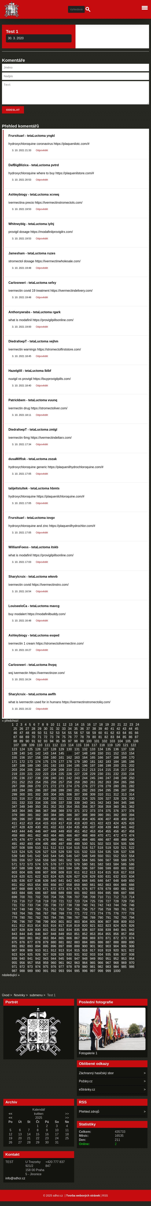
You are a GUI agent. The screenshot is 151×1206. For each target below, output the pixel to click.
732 (22, 910)
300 (22, 799)
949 (92, 963)
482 (69, 844)
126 (38, 754)
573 (30, 869)
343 (108, 807)
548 (84, 860)
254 (38, 787)
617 (124, 877)
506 (131, 848)
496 (53, 848)
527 (45, 856)
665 (124, 889)
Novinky (19, 1000)
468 (84, 840)
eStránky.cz (87, 1094)
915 (77, 955)
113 (63, 750)
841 (124, 934)
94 (51, 746)
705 (61, 901)
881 (61, 947)
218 (131, 774)
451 (77, 836)
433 (61, 832)
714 (131, 901)
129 (61, 754)
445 (30, 836)
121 (125, 750)
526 (38, 856)
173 (30, 766)
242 (69, 782)
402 (69, 824)
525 (30, 856)
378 (131, 815)
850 (69, 938)
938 (131, 959)
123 (14, 754)
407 (108, 824)
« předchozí (10, 725)
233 (124, 778)
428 (22, 832)
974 (38, 971)
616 (116, 877)
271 (45, 791)
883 (77, 947)
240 (53, 782)
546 (69, 860)
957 (30, 967)
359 (108, 811)
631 (108, 881)
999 (108, 975)
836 (84, 934)
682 (131, 893)
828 (22, 934)
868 (84, 943)
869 (92, 943)
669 (30, 893)
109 (31, 750)
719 (45, 906)
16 (89, 729)
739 (77, 910)
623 (45, 881)
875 (14, 947)
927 (45, 959)
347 (14, 811)
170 (131, 762)
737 (61, 910)
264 (116, 787)
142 (38, 758)
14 (76, 729)
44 (130, 733)
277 (92, 791)
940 (22, 963)
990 (38, 975)
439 (108, 832)
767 (45, 918)
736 (53, 910)
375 (108, 815)
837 (92, 934)
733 (30, 910)
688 (53, 897)
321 (61, 803)
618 (131, 877)
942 (38, 963)
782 (38, 922)
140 (22, 758)
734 (38, 910)
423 (108, 828)
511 (45, 852)
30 (45, 733)
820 (84, 930)
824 (116, 930)
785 (61, 922)
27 (27, 733)
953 (124, 963)
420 (84, 828)
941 (30, 963)
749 (30, 914)
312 (116, 799)
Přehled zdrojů (89, 1116)
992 (53, 975)
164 (84, 762)
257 (61, 787)
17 (95, 729)
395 (14, 824)
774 (100, 918)
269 (30, 791)
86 (130, 741)
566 (100, 865)
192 (53, 770)
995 (77, 975)
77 (76, 741)
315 (14, 803)
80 (94, 741)
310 (100, 799)
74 (58, 741)
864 (53, 943)
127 (45, 754)
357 (92, 811)
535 (108, 856)
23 (131, 729)
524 (22, 856)
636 (22, 885)
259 (77, 787)
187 (14, 770)
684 (22, 897)
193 (61, 770)
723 (77, 906)
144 (53, 758)
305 (61, 799)
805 (92, 926)
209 (61, 774)
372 (84, 815)
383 (45, 819)
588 (22, 873)
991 (45, 975)
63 (118, 737)
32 (58, 733)
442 (131, 832)
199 (108, 770)
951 (108, 963)
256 (53, 787)
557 (30, 865)
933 (92, 959)
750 (38, 914)
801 (61, 926)
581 (92, 869)
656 (53, 889)
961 (61, 967)
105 (128, 746)
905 (124, 951)
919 (108, 955)
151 (108, 758)
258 (69, 787)
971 (14, 971)
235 (14, 782)
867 (77, 943)
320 (53, 803)
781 (30, 922)
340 (84, 807)
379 (14, 819)
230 (100, 778)
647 (108, 885)
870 (100, 943)
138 (131, 754)
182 (100, 766)
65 (130, 737)
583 (108, 869)
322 (69, 803)
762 (131, 914)
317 (30, 803)
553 (124, 860)
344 (116, 807)
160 (53, 762)
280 (116, 791)
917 (92, 955)
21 (119, 729)
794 (131, 922)
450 (69, 836)
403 (77, 824)
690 (69, 897)
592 (53, 873)
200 (116, 770)
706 (69, 901)
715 (14, 906)
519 (108, 852)
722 (69, 906)
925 (30, 959)
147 (77, 758)
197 (92, 770)
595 (77, 873)
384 (53, 819)
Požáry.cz (85, 1086)
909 (30, 955)
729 (124, 906)
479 (45, 844)
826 (131, 930)
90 (27, 746)
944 (53, 963)
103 (112, 746)
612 (84, 877)
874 (131, 943)
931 (77, 959)
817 (61, 930)
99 (82, 746)
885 (92, 947)
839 (108, 934)
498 (69, 848)
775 (108, 918)
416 (53, 828)
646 (100, 885)
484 (84, 844)
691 (77, 897)
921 (124, 955)
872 (116, 943)
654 (38, 889)
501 (92, 848)
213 (92, 774)
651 (14, 889)
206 (38, 774)
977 (61, 971)
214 (100, 774)
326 (100, 803)
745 (124, 910)
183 (108, 766)
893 (30, 951)
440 (116, 832)
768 (53, 918)
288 (53, 795)
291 (77, 795)
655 (45, 889)
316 (22, 803)
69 (27, 741)
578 (69, 869)
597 (92, 873)
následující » (11, 979)
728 (116, 906)
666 (131, 889)
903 (108, 951)
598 (100, 873)
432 (53, 832)
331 (14, 807)
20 (113, 729)
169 (124, 762)
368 (53, 815)
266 (131, 787)
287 (45, 795)
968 (116, 967)
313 (124, 799)
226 (69, 778)
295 (108, 795)
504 (116, 848)
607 (45, 877)
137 (124, 754)
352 (53, 811)
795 (14, 926)
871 (108, 943)
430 (38, 832)
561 (61, 865)
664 (116, 889)
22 (125, 729)
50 (39, 737)
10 (52, 729)
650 (131, 885)
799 (45, 926)
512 (53, 852)
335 (45, 807)
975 (45, 971)
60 (100, 737)
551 (108, 860)
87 (136, 741)
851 (77, 938)
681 (124, 893)
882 (69, 947)
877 (30, 947)
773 (92, 918)
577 (61, 869)
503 (108, 848)
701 (30, 901)
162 (69, 762)
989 (30, 975)
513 (61, 852)
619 (14, 881)
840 (116, 934)
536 (116, 856)
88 (15, 746)
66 (136, 737)
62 (112, 737)
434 (69, 832)
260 (84, 787)
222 (38, 778)
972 (22, 971)
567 (108, 865)
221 (30, 778)
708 (84, 901)
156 (22, 762)
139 (14, 758)
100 (89, 746)
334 (38, 807)
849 (61, 938)
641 (61, 885)
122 (133, 750)
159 (45, 762)
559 (45, 865)
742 (100, 910)
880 (53, 947)
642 (69, 885)
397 (30, 824)
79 (88, 741)
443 (14, 836)
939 (14, 963)
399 (45, 824)
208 (53, 774)
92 (39, 746)
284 (22, 795)
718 (38, 906)
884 (84, 947)
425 (124, 828)
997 (92, 975)
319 (45, 803)
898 (69, 951)
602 (131, 873)
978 (69, 971)
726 (100, 906)
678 (100, 893)
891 (14, 951)
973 (30, 971)
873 (124, 943)
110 (39, 750)
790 (100, 922)
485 (92, 844)
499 (77, 848)
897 (61, 951)
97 (70, 746)
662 (100, 889)
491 (14, 848)
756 (84, 914)
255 (45, 787)
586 (131, 869)
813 (30, 930)
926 (38, 959)
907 (14, 955)
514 (69, 852)
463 (45, 840)
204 (22, 774)
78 (82, 741)
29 (39, 733)
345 (124, 807)
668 (22, 893)
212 (84, 774)
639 (45, 885)
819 (77, 930)
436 (84, 832)
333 (30, 807)
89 (21, 746)
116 (86, 750)
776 (116, 918)
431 (45, 832)
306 (69, 799)
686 (38, 897)
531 (77, 856)
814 (38, 930)
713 (124, 901)
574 (38, 869)
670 (38, 893)
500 (84, 848)
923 (14, 959)
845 (30, 938)
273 (61, 791)
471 (108, 840)
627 (77, 881)
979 (77, 971)
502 (100, 848)
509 (30, 852)
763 (14, 918)
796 (22, 926)
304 (53, 799)
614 (100, 877)
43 (124, 733)
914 (69, 955)
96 (63, 746)
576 (53, 869)
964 (84, 967)
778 (131, 918)
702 (38, 901)
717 (30, 906)
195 (77, 770)
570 (131, 865)
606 (38, 877)
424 (116, 828)
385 (61, 819)
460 (22, 840)
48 (27, 737)
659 (77, 889)
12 (64, 729)
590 (38, 873)
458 (131, 836)
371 (77, 815)
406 (100, 824)
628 (84, 881)
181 (92, 766)
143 (45, 758)
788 (84, 922)
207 (45, 774)
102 (104, 746)
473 (124, 840)
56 (76, 737)
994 (69, 975)
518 (100, 852)
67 (15, 741)
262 (100, 787)
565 (92, 865)
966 (100, 967)
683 (14, 897)
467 (77, 840)
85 (124, 741)
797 (30, 926)
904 (116, 951)
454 (100, 836)
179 (77, 766)
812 (22, 930)
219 (14, 778)
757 (92, 914)
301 (30, 799)
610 (69, 877)
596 (84, 873)
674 (69, 893)
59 (94, 737)
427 (14, 832)
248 (116, 782)
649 (124, 885)
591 (45, 873)
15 (83, 729)
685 (30, 897)
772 (84, 918)
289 (61, 795)
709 (92, 901)
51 (45, 737)
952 (116, 963)
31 (51, 733)
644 (84, 885)
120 (118, 750)
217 (124, 774)
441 (124, 832)
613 (92, 877)
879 (45, 947)
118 (102, 750)
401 (61, 824)
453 (92, 836)
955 (14, 967)
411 (14, 828)
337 (61, 807)
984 (116, 971)
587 (14, 873)
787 (77, 922)
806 (100, 926)
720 (53, 906)
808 (116, 926)
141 (30, 758)
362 (131, 811)
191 (45, 770)
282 (131, 791)
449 (61, 836)
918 (100, 955)
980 (84, 971)
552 (116, 860)
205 (30, 774)
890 (131, 947)
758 (100, 914)
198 (100, 770)
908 (22, 955)
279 (108, 791)
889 (124, 947)
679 (108, 893)
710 (100, 901)
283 (14, 795)
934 (100, 959)
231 (108, 778)
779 (14, 922)
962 (69, 967)
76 (70, 741)
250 (131, 782)
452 (84, 836)
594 (69, 873)
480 (53, 844)
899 (77, 951)
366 (38, 815)
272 (53, 791)
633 (124, 881)
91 (33, 746)
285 (30, 795)
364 (22, 815)
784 (53, 922)
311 (108, 799)
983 (108, 971)
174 (38, 766)
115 (78, 750)
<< (10, 1118)
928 (53, 959)
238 (38, 782)
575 (45, 869)
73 (51, 741)
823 (108, 930)
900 (84, 951)
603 (14, 877)
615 (108, 877)
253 (30, 787)
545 (61, 860)
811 (14, 930)
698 (131, 897)
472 (116, 840)
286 (38, 795)
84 (118, 741)
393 (124, 819)
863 (45, 943)
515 (77, 852)
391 (108, 819)
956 (22, 967)
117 (94, 750)
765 (30, 918)
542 (38, 860)
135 (108, 754)
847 (45, 938)
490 (131, 844)
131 (77, 754)
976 (53, 971)
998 (100, 975)
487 (108, 844)
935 (108, 959)
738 (69, 910)
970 (131, 967)
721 (61, 906)
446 (38, 836)
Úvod (5, 1000)
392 (116, 819)
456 (116, 836)
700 (22, 901)
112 (55, 750)
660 (84, 889)
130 (69, 754)
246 (100, 782)
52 (51, 737)
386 (69, 819)
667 (14, 893)
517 (92, 852)
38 (94, 733)
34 (70, 733)
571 (14, 869)
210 (69, 774)
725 (92, 906)
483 (77, 844)
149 (92, 758)
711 (108, 901)
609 (61, 877)
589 (30, 873)
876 (22, 947)
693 (92, 897)
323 (77, 803)
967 (108, 967)
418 (69, 828)
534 (100, 856)
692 (84, 897)
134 (100, 754)
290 (69, 795)
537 (124, 856)
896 (53, 951)
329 (124, 803)
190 (38, 770)
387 (77, 819)
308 (84, 799)
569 (124, 865)
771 (77, 918)
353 (61, 811)
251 (14, 787)
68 (21, 741)
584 (116, 869)
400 (53, 824)
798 (38, 926)
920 (116, 955)
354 (69, 811)
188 (22, 770)
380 (22, 819)
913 (61, 955)
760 (116, 914)
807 (108, 926)
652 (22, 889)
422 (100, 828)
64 (124, 737)
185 (124, 766)
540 (22, 860)
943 (45, 963)
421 (92, 828)
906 (131, 951)
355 (77, 811)
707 (77, 901)
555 (14, 865)
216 (116, 774)
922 (131, 955)
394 (131, 819)
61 (106, 737)
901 (92, 951)
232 (116, 778)
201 (124, 770)
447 (45, 836)
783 (45, 922)
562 (69, 865)
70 (33, 741)
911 (45, 955)
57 (82, 737)
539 (14, 860)
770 (69, 918)
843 (14, 938)
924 (22, 959)
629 (92, 881)
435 (77, 832)
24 (137, 729)
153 (124, 758)
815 (45, 930)
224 (53, 778)
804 (84, 926)
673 (61, 893)
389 (92, 819)
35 (76, 733)
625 (61, 881)
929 (61, 959)
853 (92, 938)
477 (30, 844)
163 (77, 762)
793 (124, 922)
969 (124, 967)
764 (22, 918)
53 (58, 737)
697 (124, 897)
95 (58, 746)
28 (33, 733)
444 (22, 836)
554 (131, 860)
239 (45, 782)
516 (84, 852)
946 (69, 963)
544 (53, 860)
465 (61, 840)
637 (30, 885)
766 (38, 918)
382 (38, 819)
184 (116, 766)
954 (131, 963)
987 (14, 975)
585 (124, 869)
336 (53, 807)
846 (38, 938)
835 (77, 934)
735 (45, 910)
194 (69, 770)
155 (14, 762)
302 (38, 799)
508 (22, 852)
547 (77, 860)
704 (53, 901)
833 (61, 934)
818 (69, 930)
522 (131, 852)
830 (38, 934)
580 (84, 869)
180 (84, 766)
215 (108, 774)
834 (69, 934)
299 (14, 799)
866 (69, 943)
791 (108, 922)
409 (124, 824)
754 (69, 914)
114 (71, 750)
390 (100, 819)
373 (92, 815)
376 (116, 815)
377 (124, 815)
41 (112, 733)
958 (38, 967)
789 (92, 922)
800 (53, 926)
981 (92, 971)
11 (58, 729)
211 (77, 774)
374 (100, 815)
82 (106, 741)
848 (53, 938)
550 (100, 860)
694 (100, 897)
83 (112, 741)
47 (21, 737)
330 (131, 803)
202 (131, 770)
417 (61, 828)
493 (30, 848)
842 (131, 934)
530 (69, 856)
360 (116, 811)
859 (14, 943)
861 (30, 943)
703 (45, 901)
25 (15, 733)
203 (14, 774)
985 (124, 971)
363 (14, 815)
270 (38, 791)
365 (30, 815)
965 (92, 967)
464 (53, 840)
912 (53, 955)
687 (45, 897)
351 (45, 811)
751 (45, 914)
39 (100, 733)
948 (84, 963)
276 (84, 791)
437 (92, 832)
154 (131, 758)
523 (14, 856)
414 (38, 828)
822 (100, 930)
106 (136, 746)
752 (53, 914)
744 (116, 910)
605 (30, 877)
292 (84, 795)
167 (108, 762)
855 (108, 938)
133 (92, 754)
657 (61, 889)
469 (92, 840)
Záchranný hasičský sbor (96, 1077)
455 (108, 836)
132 (84, 754)
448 (53, 836)
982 (100, 971)
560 (53, 865)
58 (88, 737)
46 (15, 737)
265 (124, 787)
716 (22, 906)
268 (22, 791)
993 (61, 975)
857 (124, 938)
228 (84, 778)
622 (38, 881)
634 (131, 881)
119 (110, 750)
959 (45, 967)
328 (116, 803)
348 (22, 811)
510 (38, 852)
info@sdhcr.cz (15, 1183)
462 (38, 840)
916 (84, 955)
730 (131, 906)
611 (77, 877)
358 (100, 811)
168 (116, 762)
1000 (117, 975)
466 (69, 840)
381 (30, 819)
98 (76, 746)
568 (116, 865)
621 (30, 881)
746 (131, 910)
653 (30, 889)
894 (38, 951)
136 (116, 754)
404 (84, 824)
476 (22, 844)
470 (100, 840)
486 (100, 844)
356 (84, 811)
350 (38, 811)
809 (124, 926)
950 (100, 963)
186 (131, 766)
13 (70, 729)
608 (53, 877)
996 (84, 975)
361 (124, 811)
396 (22, 824)
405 (92, 824)
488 (116, 844)
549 (92, 860)
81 (100, 741)
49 (33, 737)
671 (45, 893)
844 (22, 938)
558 (38, 865)
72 (45, 741)
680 (116, 893)
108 (24, 750)
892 (22, 951)
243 (77, 782)
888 (116, 947)
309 (92, 799)
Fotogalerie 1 (88, 1058)
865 (61, 943)
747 (14, 914)
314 (131, 799)
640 (53, 885)
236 (22, 782)
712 (116, 901)
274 (69, 791)
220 (22, 778)
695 (108, 897)
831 (45, 934)
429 (30, 832)
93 (45, 746)
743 (108, 910)
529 (61, 856)
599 (108, 873)
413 (30, 828)
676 (84, 893)
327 (108, 803)
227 (77, 778)
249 (124, 782)
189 (30, 770)
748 (22, 914)
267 (14, 791)
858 (131, 938)
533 (92, 856)
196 (84, 770)
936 (116, 959)
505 (124, 848)
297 (124, 795)
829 (30, 934)
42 (118, 733)
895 (45, 951)
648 (116, 885)
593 (61, 873)
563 (77, 865)
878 (38, 947)
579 (77, 869)
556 (22, 865)
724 (84, 906)
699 (14, 901)
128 (53, 754)
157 (30, 762)
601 (124, 873)
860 (22, 943)
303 (45, 799)
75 (63, 741)
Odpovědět (42, 155)
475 (14, 844)
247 (108, 782)
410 (131, 824)
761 (124, 914)
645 (92, 885)
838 (100, 934)
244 (84, 782)
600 (116, 873)
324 (84, 803)
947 (77, 963)
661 (92, 889)
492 (22, 848)
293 (92, 795)
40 (106, 733)
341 (92, 807)
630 (100, 881)
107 (16, 750)
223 (45, 778)
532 (84, 856)
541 (30, 860)
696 (116, 897)
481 (61, 844)
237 (30, 782)
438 (100, 832)
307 (77, 799)
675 (77, 893)
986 (131, 971)
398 (38, 824)
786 (69, 922)
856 (116, 938)
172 (22, 766)
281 (124, 791)
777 (124, 918)
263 (108, 787)
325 (92, 803)
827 (14, 934)
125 (30, 754)
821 (92, 930)
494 (38, 848)
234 (131, 778)
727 (108, 906)
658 (69, 889)
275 (77, 791)
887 (108, 947)
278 (100, 791)
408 (116, 824)
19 (107, 729)
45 (136, 733)
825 (124, 930)
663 (108, 889)
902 (100, 951)
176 (53, 766)
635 (14, 885)
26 (21, 733)
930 (69, 959)
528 (53, 856)
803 (77, 926)
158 (38, 762)
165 (92, 762)
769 (61, 918)
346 (131, 807)
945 (61, 963)
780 (22, 922)
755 (77, 914)
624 (53, 881)
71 (39, 741)
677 (92, 893)
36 (82, 733)
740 (84, 910)
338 (69, 807)
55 (70, 737)
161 (61, 762)
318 (38, 803)
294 (100, 795)
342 (100, 807)
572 (22, 869)
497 (61, 848)
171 (14, 766)
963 (77, 967)
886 (100, 947)
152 (116, 758)
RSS (105, 1200)
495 (45, 848)
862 (38, 943)
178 (69, 766)
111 (47, 750)
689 (61, 897)
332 (22, 807)
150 (100, 758)
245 (92, 782)
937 (124, 959)
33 (63, 733)
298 (131, 795)
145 (61, 758)
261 (92, 787)
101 (96, 746)
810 (131, 926)
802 (69, 926)
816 (53, 930)
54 (63, 737)
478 (38, 844)
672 (53, 893)
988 (22, 975)
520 (116, 852)
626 (69, 881)
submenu (36, 1000)
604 (22, 877)
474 (131, 840)
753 (61, 914)
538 (131, 856)
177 (61, 766)
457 (124, 836)
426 (131, 828)
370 (69, 815)
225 (61, 778)
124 (22, 754)
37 (88, 733)
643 (77, 885)
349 (30, 811)
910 (38, 955)
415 (45, 828)
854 (100, 938)
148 (84, 758)
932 (84, 959)
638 (38, 885)
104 (120, 746)
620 (22, 881)
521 (124, 852)
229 (92, 778)
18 (101, 729)
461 (30, 840)
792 (116, 922)
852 (84, 938)
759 (108, 914)
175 (45, 766)
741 (92, 910)
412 (22, 828)
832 (53, 934)
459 (14, 840)
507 (14, 852)
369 (61, 815)
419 (77, 828)
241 (61, 782)
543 (45, 860)
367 (45, 815)
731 (14, 910)
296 (116, 795)
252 (22, 787)
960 (53, 967)
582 (100, 869)
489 (124, 844)
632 (116, 881)
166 (100, 762)
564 (84, 865)
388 (84, 819)
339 (77, 807)
